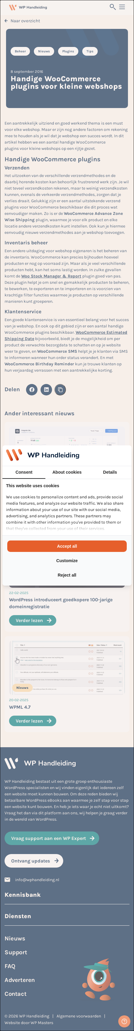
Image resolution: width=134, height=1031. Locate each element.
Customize (67, 560)
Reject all (67, 575)
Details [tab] (110, 472)
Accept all (67, 546)
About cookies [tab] (66, 472)
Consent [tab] (23, 472)
